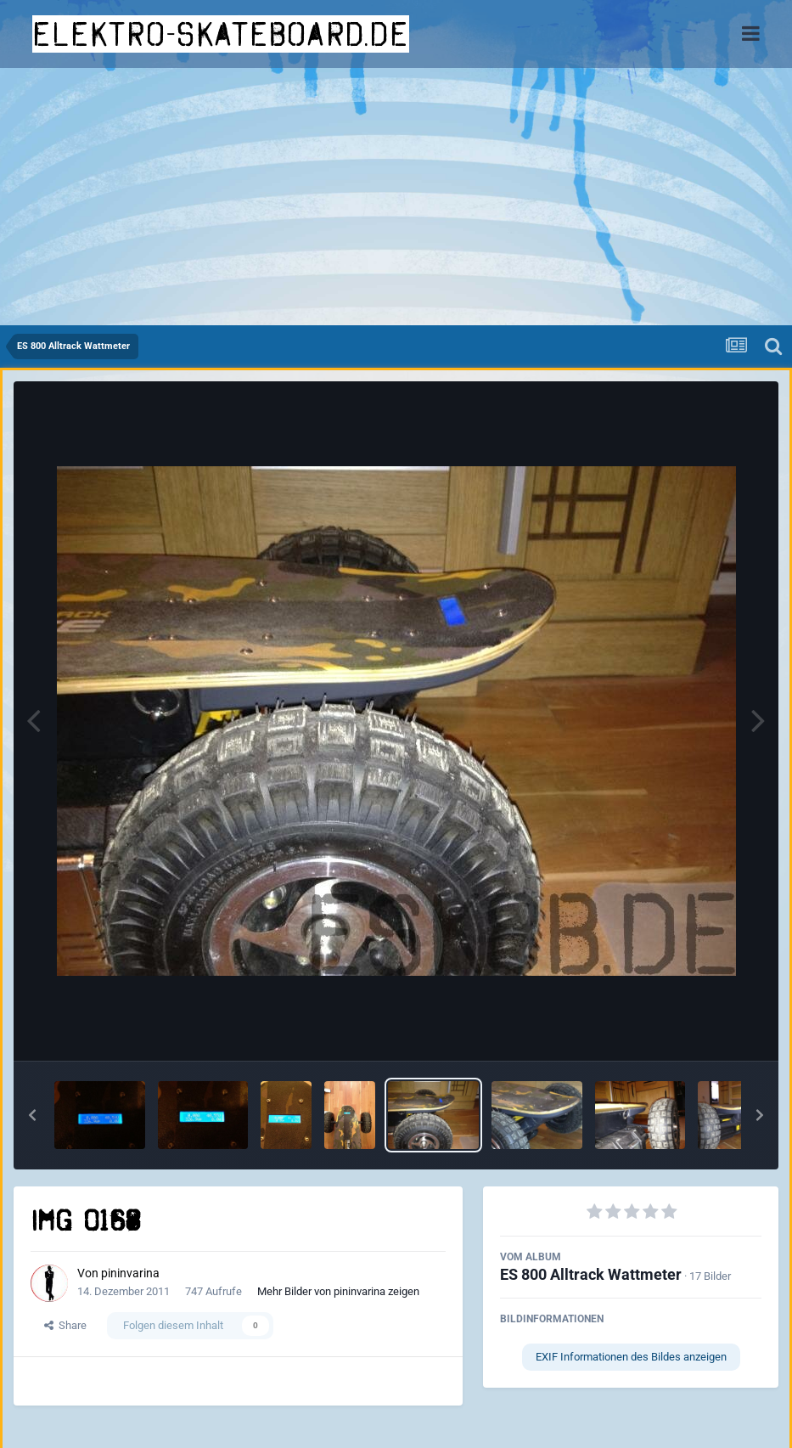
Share (65, 1325)
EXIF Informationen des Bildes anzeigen (631, 1356)
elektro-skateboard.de (220, 34)
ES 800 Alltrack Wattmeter (591, 1274)
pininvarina (130, 1273)
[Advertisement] (396, 198)
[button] (32, 1115)
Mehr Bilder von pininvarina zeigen (338, 1291)
